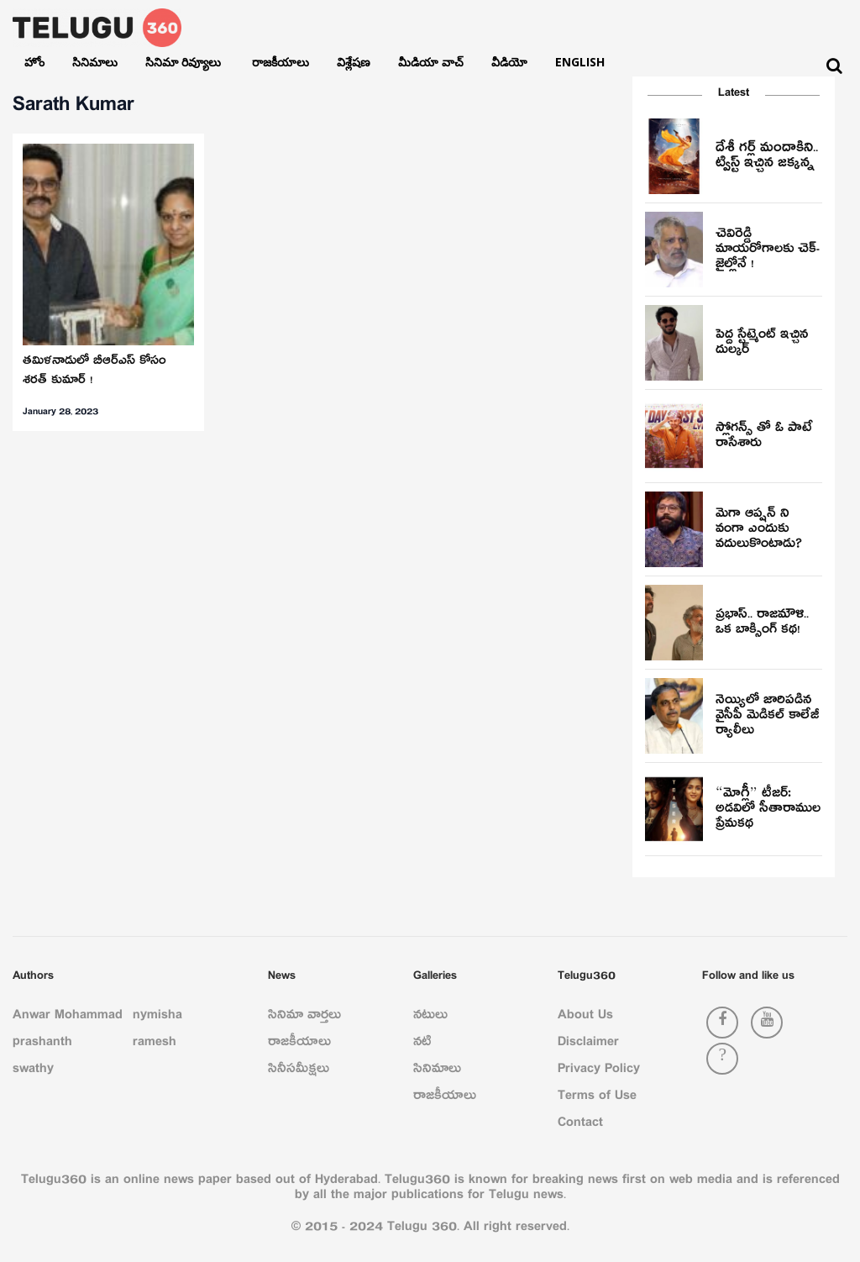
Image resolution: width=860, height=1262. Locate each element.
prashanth (42, 1044)
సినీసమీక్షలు (298, 1071)
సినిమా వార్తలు (304, 1017)
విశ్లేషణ (353, 62)
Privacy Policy (599, 1071)
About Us (585, 1017)
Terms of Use (597, 1098)
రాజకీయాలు (280, 62)
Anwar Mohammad (68, 1017)
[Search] (834, 65)
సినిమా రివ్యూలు (184, 62)
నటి (422, 1044)
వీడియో (509, 62)
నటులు (430, 1017)
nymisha (157, 1017)
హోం (34, 62)
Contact (580, 1125)
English (580, 62)
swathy (33, 1071)
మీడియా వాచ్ (431, 62)
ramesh (154, 1044)
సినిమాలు (95, 62)
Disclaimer (588, 1044)
